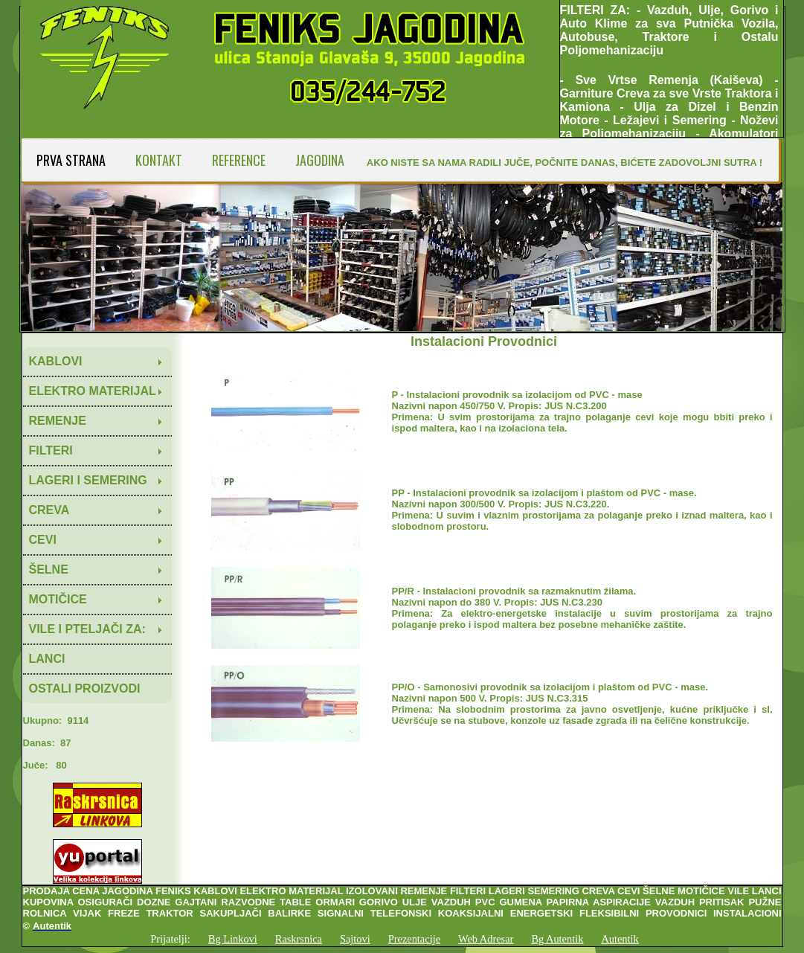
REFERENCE (239, 160)
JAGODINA (319, 160)
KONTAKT (158, 160)
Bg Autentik (557, 939)
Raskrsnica (298, 939)
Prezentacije (414, 939)
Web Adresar (485, 939)
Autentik (619, 939)
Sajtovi (355, 939)
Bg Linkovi (232, 939)
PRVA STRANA (71, 160)
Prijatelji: (170, 939)
